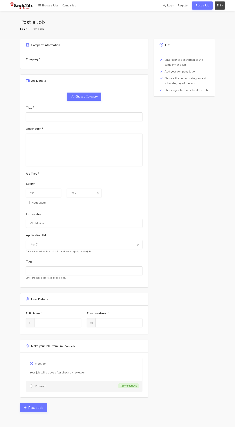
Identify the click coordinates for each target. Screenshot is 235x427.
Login (168, 5)
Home (23, 29)
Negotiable (36, 203)
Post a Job (202, 5)
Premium (87, 385)
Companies (69, 5)
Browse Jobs (48, 5)
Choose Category (86, 97)
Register (183, 5)
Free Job (40, 364)
